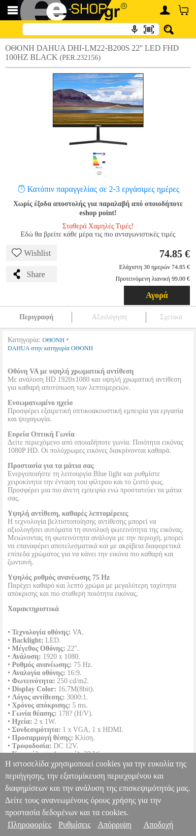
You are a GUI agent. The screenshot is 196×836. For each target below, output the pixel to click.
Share (28, 274)
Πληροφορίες (29, 824)
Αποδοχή (159, 824)
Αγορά (157, 295)
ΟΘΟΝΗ (53, 340)
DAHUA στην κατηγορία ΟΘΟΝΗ (50, 348)
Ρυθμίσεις (74, 824)
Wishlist (31, 253)
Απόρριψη (114, 824)
